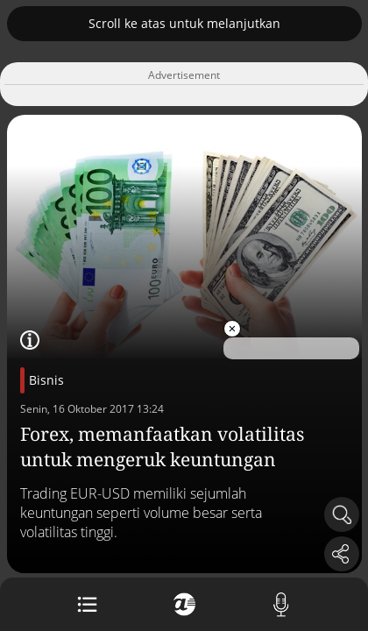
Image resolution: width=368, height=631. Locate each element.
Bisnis (46, 380)
